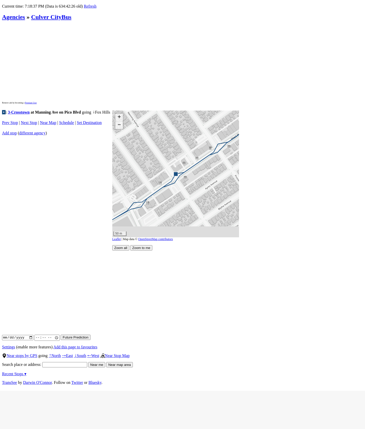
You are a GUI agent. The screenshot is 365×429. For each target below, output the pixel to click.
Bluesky (94, 382)
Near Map (48, 122)
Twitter (77, 382)
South (80, 355)
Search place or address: (44, 364)
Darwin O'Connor (37, 382)
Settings (8, 347)
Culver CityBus (51, 17)
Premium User (30, 103)
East (67, 355)
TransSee (9, 382)
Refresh (90, 6)
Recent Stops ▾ (14, 374)
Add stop (9, 133)
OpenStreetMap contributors (155, 239)
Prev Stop (10, 122)
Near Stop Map (115, 355)
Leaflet (116, 239)
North (55, 355)
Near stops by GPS (19, 355)
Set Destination (89, 122)
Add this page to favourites (75, 347)
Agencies (13, 17)
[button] (175, 174)
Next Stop (29, 122)
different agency (32, 133)
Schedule (66, 122)
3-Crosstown (19, 112)
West (93, 355)
